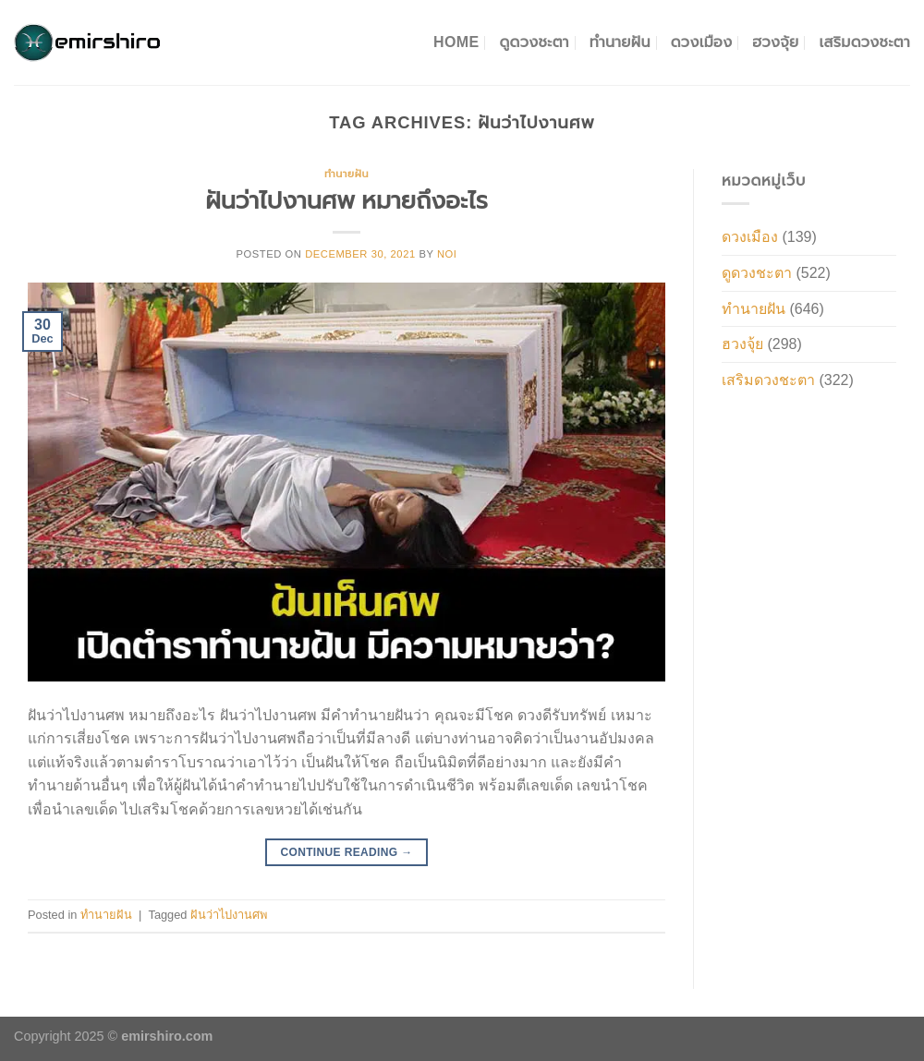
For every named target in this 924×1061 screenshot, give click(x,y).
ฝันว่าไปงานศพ (228, 915)
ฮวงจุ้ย (775, 42)
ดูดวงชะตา (533, 42)
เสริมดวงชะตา (864, 42)
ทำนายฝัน (620, 42)
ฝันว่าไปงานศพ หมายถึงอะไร (346, 200)
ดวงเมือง (702, 42)
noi (447, 253)
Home (456, 42)
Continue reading (346, 853)
